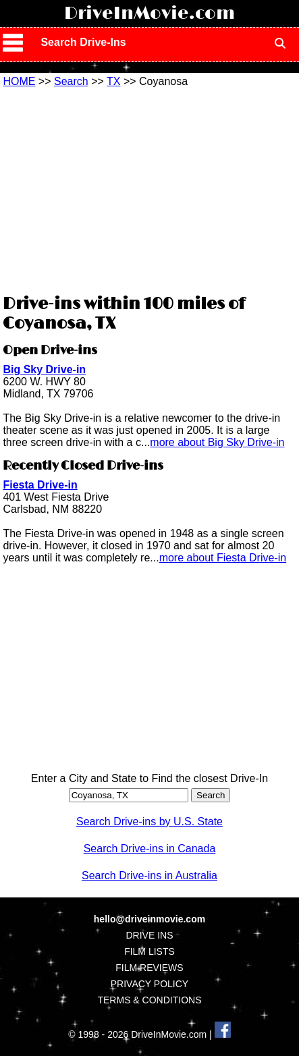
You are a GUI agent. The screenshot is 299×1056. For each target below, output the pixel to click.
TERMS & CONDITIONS (149, 1000)
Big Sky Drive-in (44, 369)
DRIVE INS (149, 935)
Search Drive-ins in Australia (149, 875)
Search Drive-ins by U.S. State (149, 821)
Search (71, 81)
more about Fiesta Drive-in (223, 557)
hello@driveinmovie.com (149, 919)
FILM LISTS (149, 951)
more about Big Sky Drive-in (217, 442)
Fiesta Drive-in (40, 485)
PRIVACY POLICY (149, 983)
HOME (19, 81)
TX (113, 81)
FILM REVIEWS (149, 967)
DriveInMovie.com (149, 13)
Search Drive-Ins (83, 42)
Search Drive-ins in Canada (150, 848)
